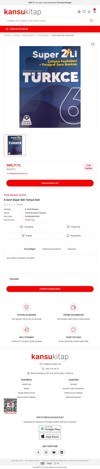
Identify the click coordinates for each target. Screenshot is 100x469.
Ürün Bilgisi (29, 249)
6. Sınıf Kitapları (32, 209)
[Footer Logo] (50, 356)
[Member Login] (89, 11)
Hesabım (73, 384)
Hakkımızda (26, 384)
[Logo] (22, 12)
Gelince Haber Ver (50, 183)
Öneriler (72, 249)
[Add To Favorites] (92, 44)
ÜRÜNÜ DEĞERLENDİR (50, 289)
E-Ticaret (44, 467)
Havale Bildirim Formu (26, 393)
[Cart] (94, 11)
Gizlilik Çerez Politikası (73, 393)
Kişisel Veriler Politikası (26, 397)
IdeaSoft (36, 467)
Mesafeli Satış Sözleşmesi (73, 388)
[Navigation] (50, 29)
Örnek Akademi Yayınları (35, 213)
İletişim (26, 388)
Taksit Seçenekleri (51, 249)
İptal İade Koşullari (73, 397)
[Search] (50, 21)
